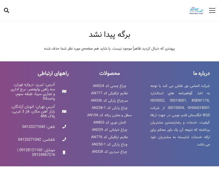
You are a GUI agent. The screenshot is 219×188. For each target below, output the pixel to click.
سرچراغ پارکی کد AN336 (109, 100)
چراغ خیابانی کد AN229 (109, 130)
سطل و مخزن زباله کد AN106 (109, 115)
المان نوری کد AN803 (109, 122)
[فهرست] (212, 10)
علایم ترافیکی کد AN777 (109, 93)
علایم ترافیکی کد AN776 (109, 137)
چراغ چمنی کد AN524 (109, 86)
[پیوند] (196, 10)
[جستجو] (6, 10)
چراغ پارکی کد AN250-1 (110, 144)
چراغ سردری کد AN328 (109, 152)
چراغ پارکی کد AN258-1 (110, 108)
